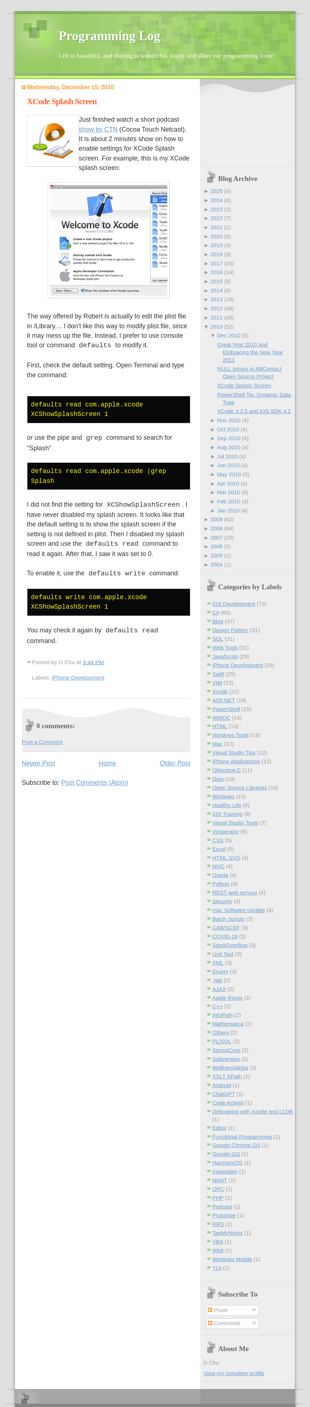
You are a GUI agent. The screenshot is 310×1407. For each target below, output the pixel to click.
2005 (216, 555)
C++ (217, 1006)
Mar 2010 (228, 492)
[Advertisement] (242, 122)
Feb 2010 (228, 501)
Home (107, 761)
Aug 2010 (228, 447)
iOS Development (233, 604)
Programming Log (109, 36)
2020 (216, 236)
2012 (216, 308)
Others (220, 1032)
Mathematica (228, 1024)
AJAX (219, 989)
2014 (216, 290)
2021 (216, 227)
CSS (218, 840)
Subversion (226, 1059)
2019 (216, 245)
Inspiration (225, 1171)
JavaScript (225, 656)
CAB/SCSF (226, 927)
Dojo (218, 779)
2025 (216, 191)
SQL (217, 639)
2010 (216, 327)
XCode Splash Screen (62, 101)
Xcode (220, 691)
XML (218, 963)
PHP (218, 1198)
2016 (216, 272)
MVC (218, 866)
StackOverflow (229, 945)
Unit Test (223, 954)
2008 (216, 528)
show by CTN (98, 129)
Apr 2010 (228, 483)
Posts (218, 1310)
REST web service (234, 892)
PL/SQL (221, 1041)
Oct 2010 (228, 429)
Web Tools (225, 647)
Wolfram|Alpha (230, 1067)
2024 (216, 200)
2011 (216, 317)
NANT (219, 1180)
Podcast (222, 1206)
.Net (217, 980)
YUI (216, 1268)
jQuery (220, 971)
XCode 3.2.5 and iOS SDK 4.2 (254, 411)
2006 (216, 546)
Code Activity (228, 1103)
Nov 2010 (228, 420)
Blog (217, 621)
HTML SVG (226, 858)
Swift (218, 674)
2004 (216, 564)
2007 (216, 537)
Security (222, 901)
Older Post (175, 761)
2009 (216, 519)
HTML (219, 726)
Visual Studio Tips (234, 752)
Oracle (220, 875)
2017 (216, 263)
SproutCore (226, 1050)
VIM (217, 683)
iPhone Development (78, 675)
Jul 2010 (227, 456)
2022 (216, 218)
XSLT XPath (227, 1076)
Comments (224, 1323)
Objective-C (226, 770)
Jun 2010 (228, 465)
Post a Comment (42, 740)
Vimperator (225, 831)
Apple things (227, 998)
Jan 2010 (228, 510)
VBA (217, 1241)
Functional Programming (242, 1137)
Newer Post (38, 761)
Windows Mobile (232, 1259)
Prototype (224, 1215)
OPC (218, 1189)
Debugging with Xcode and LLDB (252, 1111)
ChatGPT (223, 1094)
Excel (219, 849)
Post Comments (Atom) (94, 780)
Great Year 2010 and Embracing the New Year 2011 (250, 352)
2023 (216, 209)
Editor (219, 1128)
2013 (216, 299)
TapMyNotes (227, 1233)
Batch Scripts (228, 919)
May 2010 (229, 474)
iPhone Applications (236, 761)
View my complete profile (233, 1373)
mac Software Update (238, 910)
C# (215, 612)
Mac (217, 744)
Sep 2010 (228, 438)
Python (220, 884)
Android (221, 1085)
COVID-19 (225, 936)
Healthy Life (226, 805)
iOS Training (227, 814)
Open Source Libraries (239, 787)
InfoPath (222, 1015)
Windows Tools (230, 735)
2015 (216, 281)
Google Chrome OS (236, 1145)
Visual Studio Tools (235, 823)
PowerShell (226, 709)
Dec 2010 (228, 335)
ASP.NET (223, 700)
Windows (223, 796)
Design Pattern (230, 630)
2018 (216, 254)
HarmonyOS (227, 1163)
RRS (218, 1224)
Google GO (226, 1154)
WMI (218, 1250)
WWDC (221, 718)
